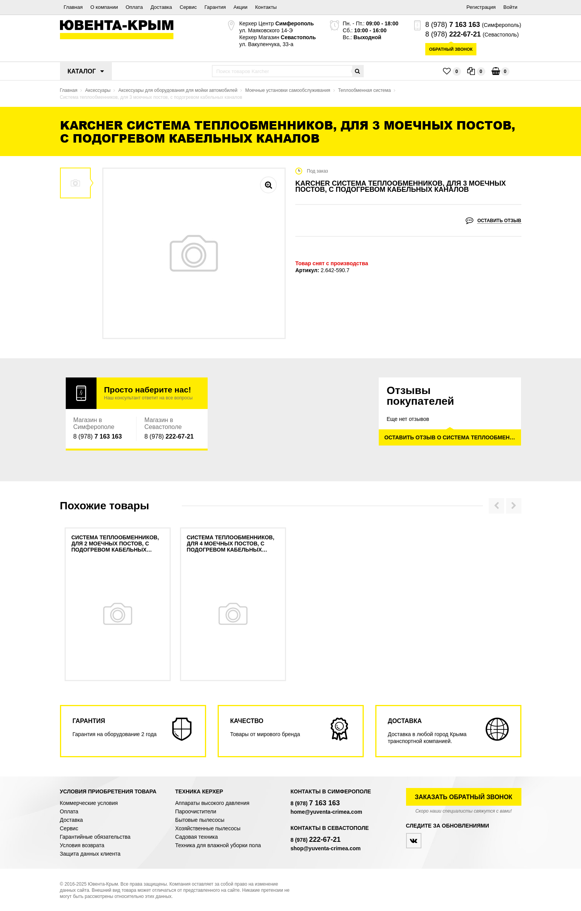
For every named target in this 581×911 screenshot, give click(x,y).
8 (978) (452, 24)
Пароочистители (195, 811)
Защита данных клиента (90, 854)
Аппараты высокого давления (212, 803)
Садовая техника (196, 837)
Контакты (266, 7)
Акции (240, 7)
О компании (104, 7)
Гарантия (215, 7)
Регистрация (481, 7)
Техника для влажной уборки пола (218, 845)
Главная (73, 7)
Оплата (134, 7)
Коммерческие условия (89, 803)
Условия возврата (82, 845)
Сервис (188, 7)
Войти (510, 7)
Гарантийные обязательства (95, 837)
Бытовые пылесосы (200, 820)
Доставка (161, 7)
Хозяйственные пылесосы (208, 828)
